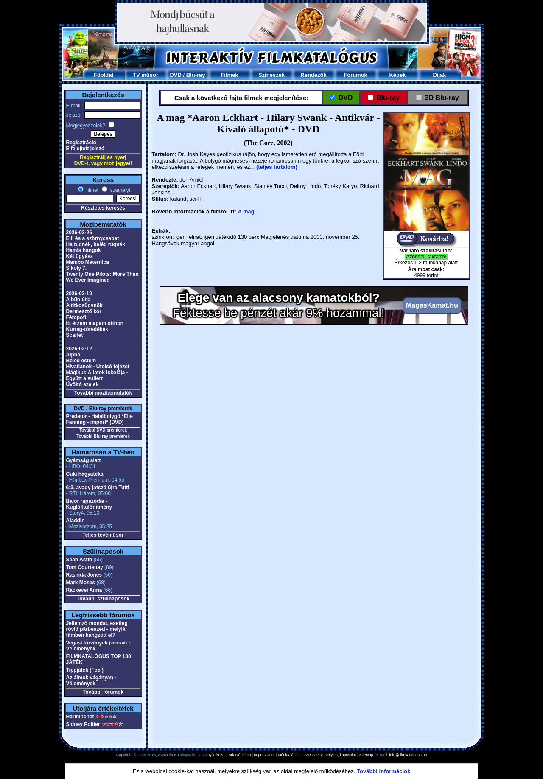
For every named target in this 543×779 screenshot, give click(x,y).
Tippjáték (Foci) (85, 670)
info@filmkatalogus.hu (408, 755)
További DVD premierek (103, 430)
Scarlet (74, 335)
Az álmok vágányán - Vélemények (91, 681)
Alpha (73, 355)
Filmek (229, 75)
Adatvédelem (240, 755)
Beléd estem (81, 361)
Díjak (439, 75)
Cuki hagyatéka (85, 474)
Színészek (271, 75)
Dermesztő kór (83, 311)
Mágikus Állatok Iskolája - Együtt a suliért (97, 375)
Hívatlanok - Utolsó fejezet (97, 367)
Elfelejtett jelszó (85, 148)
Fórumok (355, 75)
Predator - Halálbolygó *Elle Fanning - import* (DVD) (99, 419)
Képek (397, 75)
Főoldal (103, 75)
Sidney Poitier (83, 724)
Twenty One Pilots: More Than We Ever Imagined (102, 277)
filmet (91, 190)
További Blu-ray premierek (102, 436)
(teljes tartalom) (276, 167)
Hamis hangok (83, 250)
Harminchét (80, 717)
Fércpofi (76, 317)
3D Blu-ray (442, 97)
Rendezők (313, 75)
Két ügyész (79, 256)
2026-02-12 (79, 349)
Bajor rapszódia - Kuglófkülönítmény (89, 504)
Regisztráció (81, 143)
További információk (383, 771)
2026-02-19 (79, 294)
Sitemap (366, 755)
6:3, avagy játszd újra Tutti (97, 487)
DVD (175, 75)
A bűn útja (78, 300)
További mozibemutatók (103, 393)
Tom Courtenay (84, 567)
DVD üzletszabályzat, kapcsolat (329, 755)
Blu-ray (195, 75)
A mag (246, 211)
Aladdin (75, 521)
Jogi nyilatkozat (212, 755)
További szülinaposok (103, 599)
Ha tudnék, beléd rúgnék (95, 244)
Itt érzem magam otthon (94, 323)
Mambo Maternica (87, 262)
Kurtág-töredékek (87, 329)
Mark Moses (80, 583)
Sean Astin (79, 560)
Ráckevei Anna (84, 590)
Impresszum (264, 755)
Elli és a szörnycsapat (92, 238)
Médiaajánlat (288, 755)
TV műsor (145, 75)
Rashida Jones (84, 575)
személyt (119, 190)
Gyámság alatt (83, 460)
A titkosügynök (84, 305)
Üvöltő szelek (82, 384)
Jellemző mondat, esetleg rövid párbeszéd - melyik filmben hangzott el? (97, 629)
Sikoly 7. (76, 268)
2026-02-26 (79, 232)
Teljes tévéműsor (102, 535)
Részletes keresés (103, 208)
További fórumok (103, 692)
